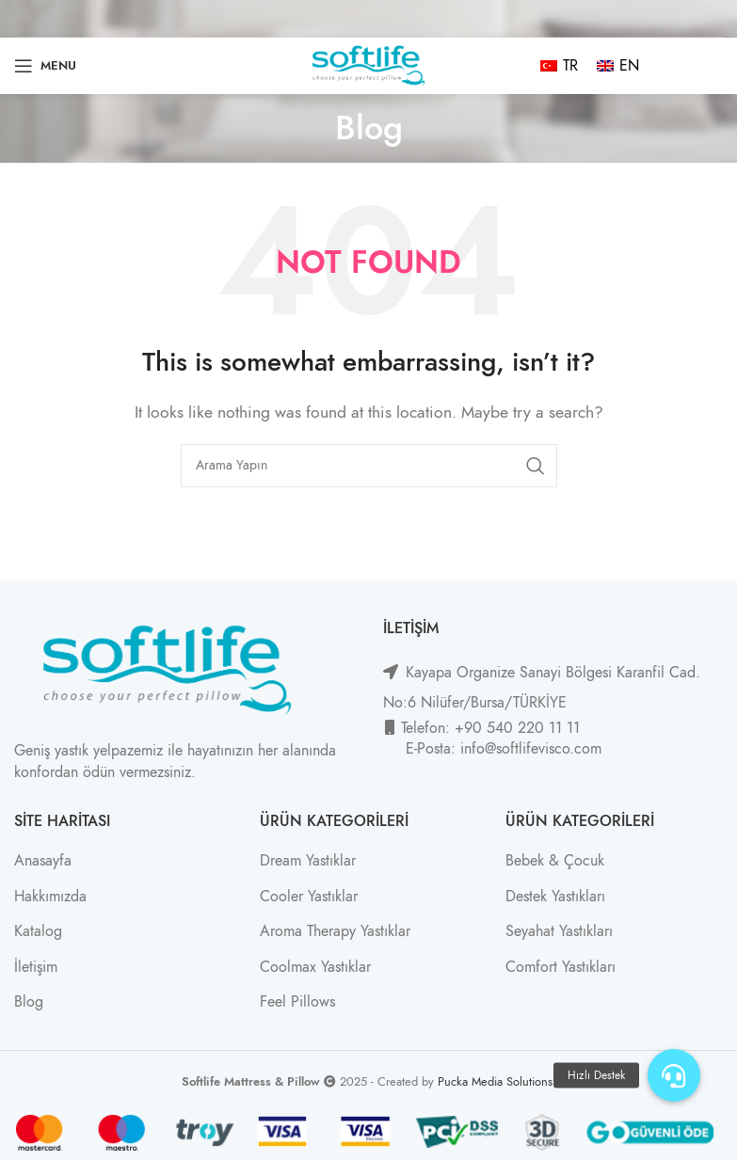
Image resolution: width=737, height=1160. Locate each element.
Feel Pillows (297, 1002)
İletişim (35, 967)
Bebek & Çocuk (554, 860)
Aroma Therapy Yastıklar (335, 931)
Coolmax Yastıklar (315, 967)
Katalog (38, 931)
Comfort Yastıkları (560, 967)
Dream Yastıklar (308, 860)
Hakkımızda (50, 896)
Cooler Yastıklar (309, 896)
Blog (28, 1002)
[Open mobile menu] (45, 66)
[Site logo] (368, 65)
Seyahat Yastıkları (559, 931)
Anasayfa (43, 860)
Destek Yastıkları (555, 896)
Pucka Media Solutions (495, 1081)
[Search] (369, 465)
